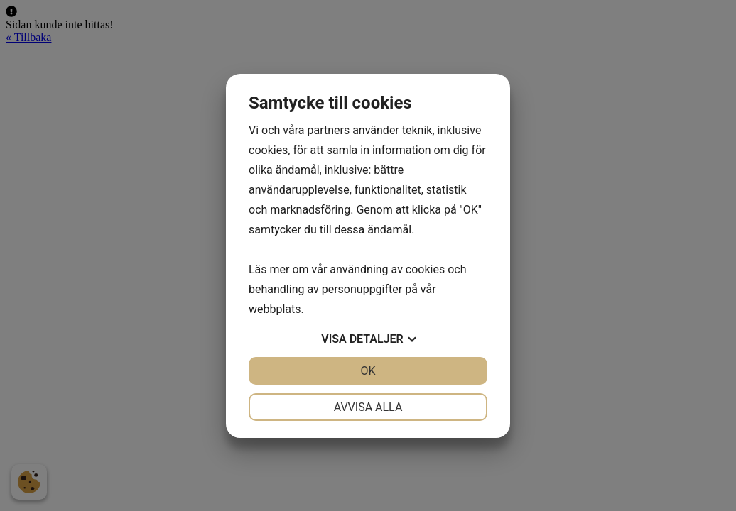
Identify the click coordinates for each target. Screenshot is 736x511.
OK (367, 371)
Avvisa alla (368, 407)
